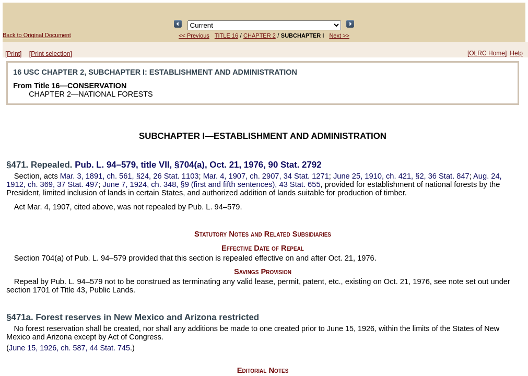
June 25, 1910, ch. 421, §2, (401, 176)
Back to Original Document (37, 35)
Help (516, 53)
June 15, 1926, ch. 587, (69, 348)
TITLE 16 (226, 35)
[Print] (13, 53)
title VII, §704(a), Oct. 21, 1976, (198, 165)
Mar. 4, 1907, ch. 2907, (266, 176)
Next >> (339, 35)
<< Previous (194, 35)
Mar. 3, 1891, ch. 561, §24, (129, 176)
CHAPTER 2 (259, 35)
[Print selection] (50, 53)
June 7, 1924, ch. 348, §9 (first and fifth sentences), (211, 184)
